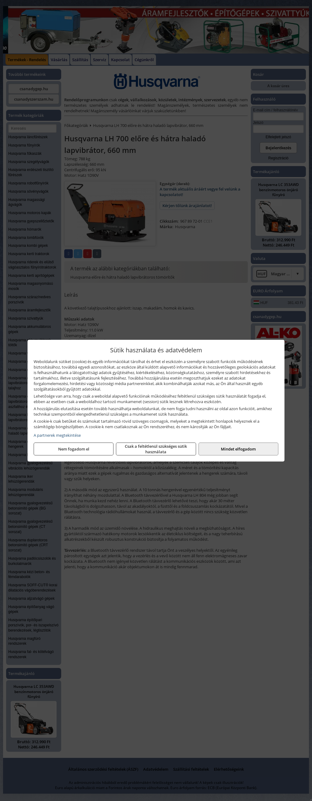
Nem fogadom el (73, 449)
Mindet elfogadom (238, 449)
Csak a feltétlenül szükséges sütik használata (156, 448)
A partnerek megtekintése (57, 435)
